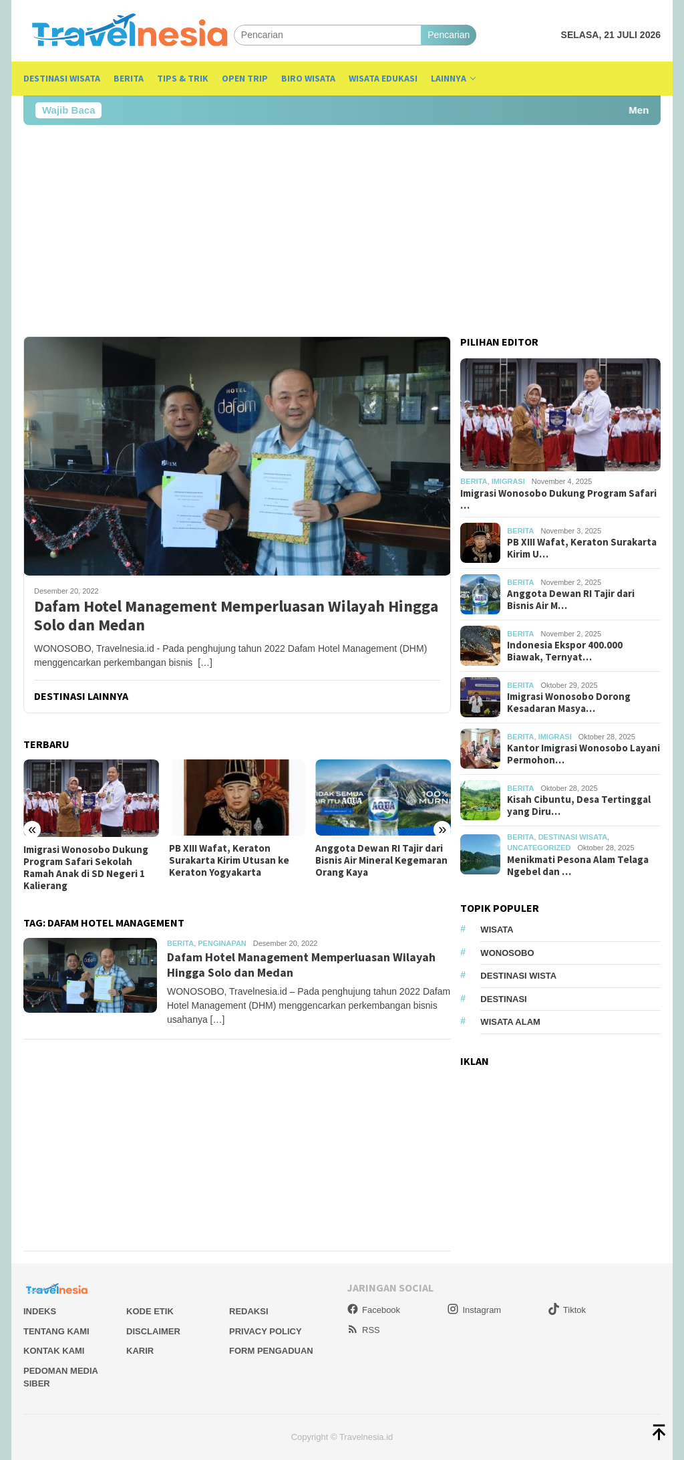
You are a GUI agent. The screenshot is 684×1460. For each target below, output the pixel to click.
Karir (140, 1351)
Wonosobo (507, 953)
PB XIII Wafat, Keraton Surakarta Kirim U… (582, 548)
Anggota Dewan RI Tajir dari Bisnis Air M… (571, 600)
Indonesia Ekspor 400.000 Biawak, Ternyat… (565, 651)
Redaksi (249, 1311)
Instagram (474, 1310)
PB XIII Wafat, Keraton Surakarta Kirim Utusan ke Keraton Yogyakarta (229, 860)
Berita (180, 943)
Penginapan (222, 943)
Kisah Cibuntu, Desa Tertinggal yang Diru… (579, 806)
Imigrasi (508, 481)
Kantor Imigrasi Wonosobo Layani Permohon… (583, 754)
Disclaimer (153, 1331)
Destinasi (503, 999)
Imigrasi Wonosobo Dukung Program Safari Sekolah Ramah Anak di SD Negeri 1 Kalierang (85, 868)
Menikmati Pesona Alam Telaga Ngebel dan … (578, 866)
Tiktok (567, 1310)
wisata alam (510, 1022)
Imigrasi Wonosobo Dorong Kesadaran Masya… (569, 703)
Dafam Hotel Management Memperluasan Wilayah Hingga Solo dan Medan (236, 616)
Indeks (39, 1311)
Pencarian (449, 34)
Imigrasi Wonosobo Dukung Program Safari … (558, 499)
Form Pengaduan (271, 1351)
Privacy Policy (265, 1331)
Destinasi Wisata (572, 837)
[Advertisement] (342, 230)
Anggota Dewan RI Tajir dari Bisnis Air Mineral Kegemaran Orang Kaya (381, 860)
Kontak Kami (53, 1351)
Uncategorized (538, 848)
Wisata (496, 930)
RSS (363, 1330)
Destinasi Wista (518, 976)
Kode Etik (150, 1311)
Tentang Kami (56, 1331)
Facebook (373, 1310)
